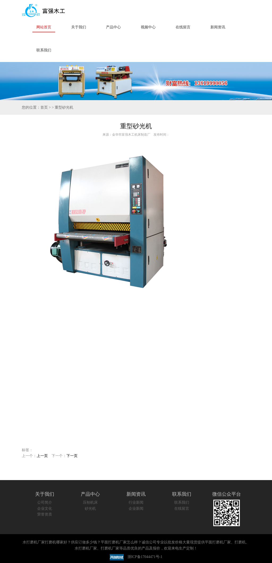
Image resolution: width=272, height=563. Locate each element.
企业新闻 (136, 509)
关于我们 (78, 27)
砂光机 (90, 509)
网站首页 (43, 27)
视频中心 (148, 27)
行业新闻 (136, 502)
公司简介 (44, 502)
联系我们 (43, 50)
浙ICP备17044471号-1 (145, 557)
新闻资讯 (217, 27)
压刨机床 (90, 502)
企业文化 (44, 509)
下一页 (72, 456)
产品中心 (113, 27)
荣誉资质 (44, 514)
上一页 (42, 456)
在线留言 (183, 27)
